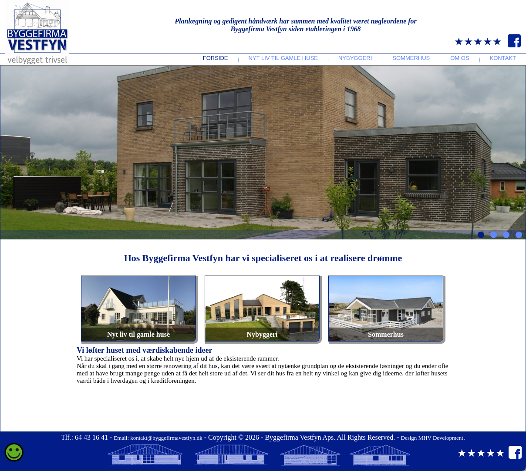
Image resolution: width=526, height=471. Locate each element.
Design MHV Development (432, 438)
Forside (215, 58)
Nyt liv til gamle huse (283, 58)
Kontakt (503, 58)
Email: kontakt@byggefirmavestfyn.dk (158, 438)
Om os (459, 58)
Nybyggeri (355, 58)
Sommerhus (411, 58)
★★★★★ (478, 41)
